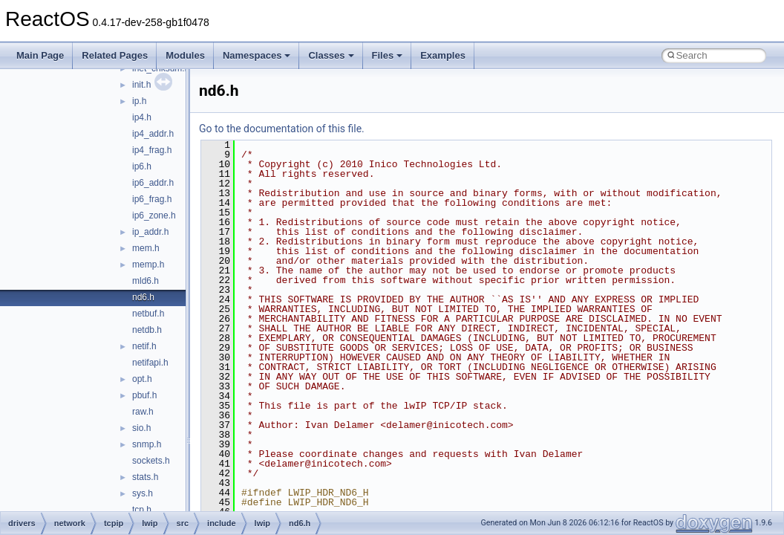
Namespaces (257, 55)
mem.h (146, 248)
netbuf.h (148, 313)
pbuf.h (144, 395)
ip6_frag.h (152, 199)
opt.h (142, 379)
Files (387, 55)
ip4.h (141, 117)
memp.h (148, 264)
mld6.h (145, 281)
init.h (141, 85)
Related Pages (115, 55)
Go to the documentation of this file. (282, 128)
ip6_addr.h (153, 183)
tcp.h (141, 510)
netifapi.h (150, 362)
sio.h (141, 428)
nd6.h (143, 297)
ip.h (139, 101)
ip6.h (141, 166)
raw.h (143, 411)
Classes (330, 55)
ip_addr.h (150, 232)
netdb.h (147, 330)
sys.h (142, 493)
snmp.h (146, 444)
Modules (185, 55)
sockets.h (151, 460)
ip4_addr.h (153, 134)
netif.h (144, 346)
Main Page (40, 55)
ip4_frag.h (152, 150)
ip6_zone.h (154, 215)
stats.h (145, 477)
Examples (443, 55)
